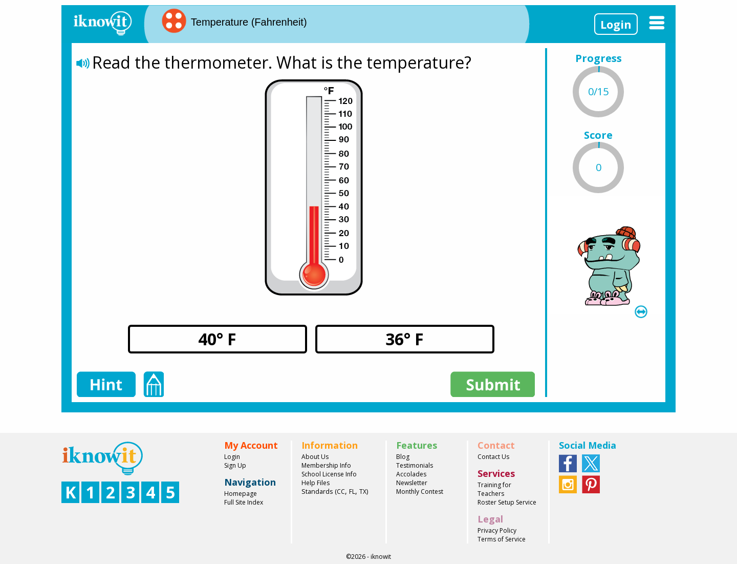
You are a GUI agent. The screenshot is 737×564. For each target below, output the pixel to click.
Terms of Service (502, 539)
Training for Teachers (494, 489)
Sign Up (235, 465)
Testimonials (414, 465)
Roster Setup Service (507, 502)
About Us (315, 456)
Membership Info (326, 465)
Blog (402, 456)
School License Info (329, 474)
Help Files (315, 482)
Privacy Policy (497, 530)
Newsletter (411, 482)
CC (341, 491)
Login (616, 24)
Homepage (240, 493)
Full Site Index (243, 502)
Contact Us (493, 456)
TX (362, 491)
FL (352, 491)
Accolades (411, 474)
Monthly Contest (419, 491)
